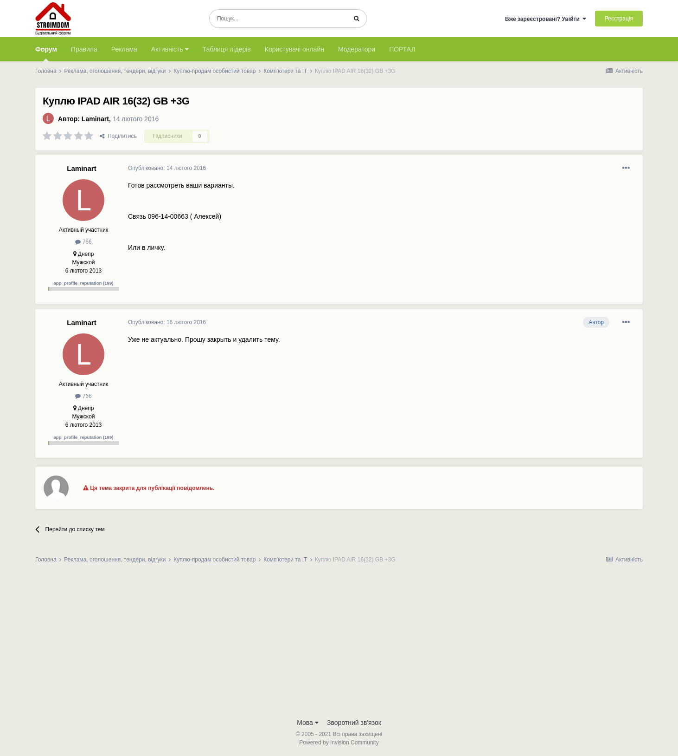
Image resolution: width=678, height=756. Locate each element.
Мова (308, 722)
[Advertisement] (339, 644)
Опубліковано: (167, 168)
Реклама (124, 49)
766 (83, 242)
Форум (46, 53)
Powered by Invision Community (338, 742)
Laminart (95, 119)
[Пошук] (278, 18)
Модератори (356, 49)
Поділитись (118, 136)
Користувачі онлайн (294, 49)
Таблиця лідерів (227, 49)
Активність (170, 49)
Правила (84, 49)
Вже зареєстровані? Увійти (546, 19)
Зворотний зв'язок (354, 722)
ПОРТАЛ (402, 49)
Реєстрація (619, 18)
